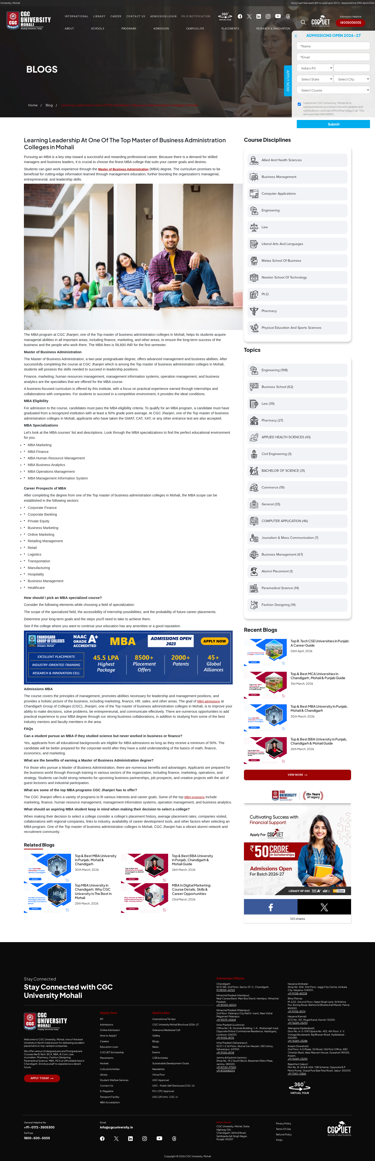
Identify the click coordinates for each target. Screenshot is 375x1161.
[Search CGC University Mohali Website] (303, 21)
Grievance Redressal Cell (166, 1030)
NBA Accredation (110, 1102)
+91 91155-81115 (225, 1037)
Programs (128, 28)
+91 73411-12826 (297, 1073)
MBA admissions (208, 701)
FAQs (279, 1139)
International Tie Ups (164, 1019)
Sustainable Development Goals (170, 1063)
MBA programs (194, 797)
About (69, 28)
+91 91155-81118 (225, 1052)
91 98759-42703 (225, 990)
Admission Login (163, 16)
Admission (161, 28)
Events (156, 1052)
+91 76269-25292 (298, 1058)
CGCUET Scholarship (112, 1052)
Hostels (104, 1063)
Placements (230, 28)
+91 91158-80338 (297, 993)
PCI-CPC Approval (163, 1091)
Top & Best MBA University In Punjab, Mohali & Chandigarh (95, 860)
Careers (104, 1041)
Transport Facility (109, 1096)
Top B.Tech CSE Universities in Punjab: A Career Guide (320, 643)
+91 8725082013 (225, 1070)
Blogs (155, 1041)
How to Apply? (108, 1035)
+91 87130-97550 (226, 1067)
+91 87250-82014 (226, 1004)
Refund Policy (284, 1134)
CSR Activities (160, 1057)
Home (33, 105)
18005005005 (350, 23)
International (76, 16)
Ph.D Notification (196, 16)
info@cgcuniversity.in (116, 1127)
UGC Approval (160, 1080)
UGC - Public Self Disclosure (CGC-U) (173, 1085)
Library (99, 16)
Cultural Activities (110, 1069)
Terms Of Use (283, 1128)
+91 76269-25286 (298, 1040)
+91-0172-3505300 (39, 1127)
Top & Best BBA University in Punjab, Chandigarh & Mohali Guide (192, 860)
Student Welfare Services (114, 1080)
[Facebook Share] (271, 907)
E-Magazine (106, 1091)
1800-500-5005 (37, 1138)
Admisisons (106, 1024)
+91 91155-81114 (296, 1011)
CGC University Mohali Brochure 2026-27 (175, 1024)
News (155, 1046)
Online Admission (110, 1030)
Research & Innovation (273, 28)
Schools (97, 28)
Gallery (156, 1035)
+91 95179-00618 (226, 1019)
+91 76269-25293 (298, 1022)
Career (115, 16)
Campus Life (195, 28)
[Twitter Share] (324, 907)
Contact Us (135, 16)
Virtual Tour (158, 1074)
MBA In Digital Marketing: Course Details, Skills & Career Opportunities (191, 889)
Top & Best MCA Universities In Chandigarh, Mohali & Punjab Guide (318, 676)
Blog (49, 105)
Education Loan (109, 1046)
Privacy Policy (283, 1123)
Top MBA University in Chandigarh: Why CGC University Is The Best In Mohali (93, 891)
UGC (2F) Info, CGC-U (165, 1096)
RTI (101, 1019)
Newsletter (158, 1069)
